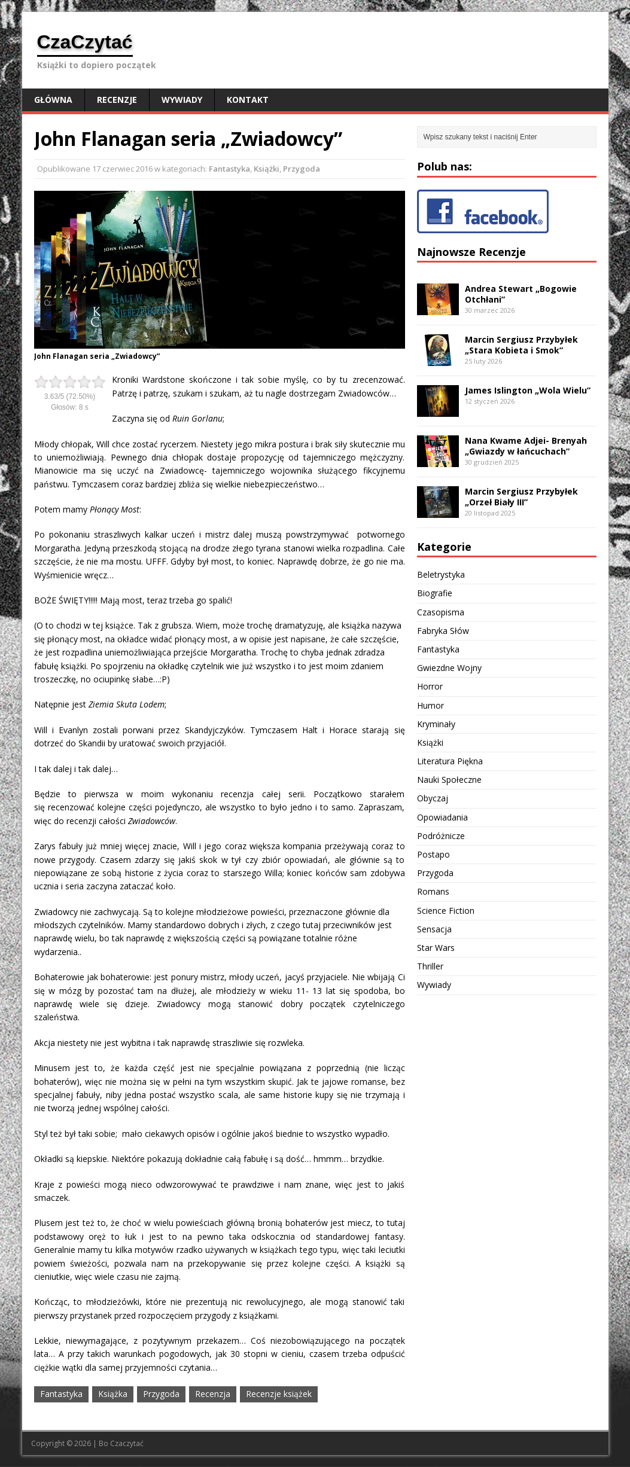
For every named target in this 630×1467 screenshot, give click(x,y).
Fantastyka (229, 168)
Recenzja (212, 1393)
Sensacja (434, 929)
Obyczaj (432, 798)
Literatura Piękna (450, 761)
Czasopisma (440, 612)
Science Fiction (445, 910)
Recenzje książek (279, 1393)
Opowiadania (442, 817)
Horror (430, 686)
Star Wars (436, 947)
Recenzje (117, 99)
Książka (112, 1393)
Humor (430, 705)
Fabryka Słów (443, 630)
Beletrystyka (441, 574)
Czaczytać (127, 1443)
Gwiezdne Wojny (449, 667)
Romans (433, 891)
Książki (266, 168)
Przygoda (301, 168)
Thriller (430, 966)
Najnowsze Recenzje (471, 252)
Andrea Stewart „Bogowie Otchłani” (521, 294)
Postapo (433, 854)
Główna (53, 99)
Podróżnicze (441, 835)
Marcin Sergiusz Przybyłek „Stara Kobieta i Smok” (521, 345)
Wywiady (182, 99)
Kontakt (248, 99)
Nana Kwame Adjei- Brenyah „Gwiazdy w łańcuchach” (526, 446)
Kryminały (436, 724)
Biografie (434, 593)
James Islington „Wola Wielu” (528, 390)
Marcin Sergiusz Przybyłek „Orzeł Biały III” (521, 497)
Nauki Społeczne (449, 779)
